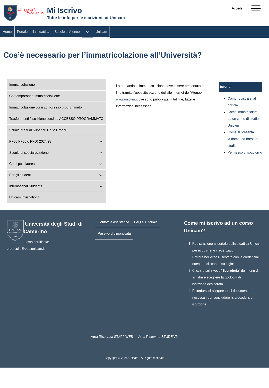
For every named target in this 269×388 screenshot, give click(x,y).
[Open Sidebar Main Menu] (256, 8)
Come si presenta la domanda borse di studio (243, 138)
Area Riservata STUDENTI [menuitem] (158, 336)
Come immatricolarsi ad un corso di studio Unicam (243, 118)
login (229, 264)
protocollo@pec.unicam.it (26, 248)
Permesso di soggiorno (245, 152)
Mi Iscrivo (64, 10)
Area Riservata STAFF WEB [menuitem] (112, 336)
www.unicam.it (127, 99)
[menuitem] (236, 8)
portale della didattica (233, 243)
